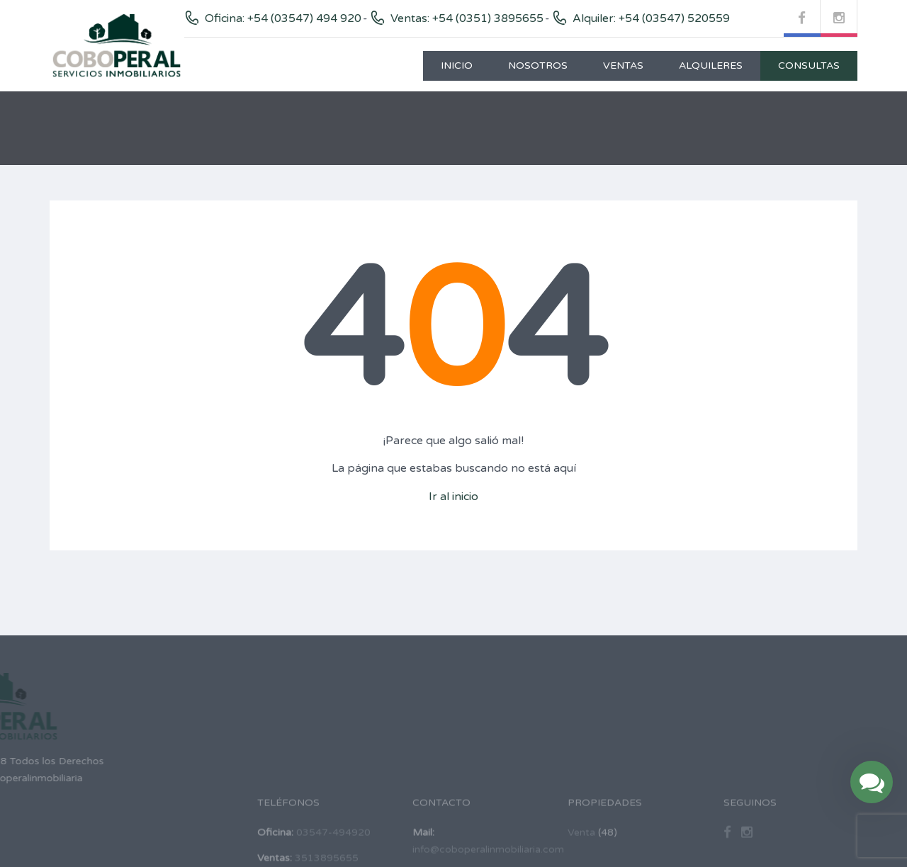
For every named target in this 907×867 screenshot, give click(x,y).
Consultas (809, 66)
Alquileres (711, 66)
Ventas (623, 66)
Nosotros (538, 66)
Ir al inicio (453, 496)
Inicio (457, 66)
